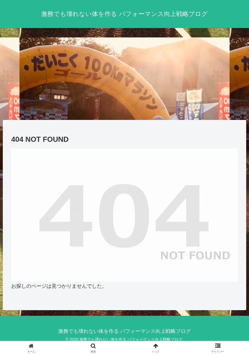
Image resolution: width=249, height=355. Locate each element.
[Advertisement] (124, 74)
